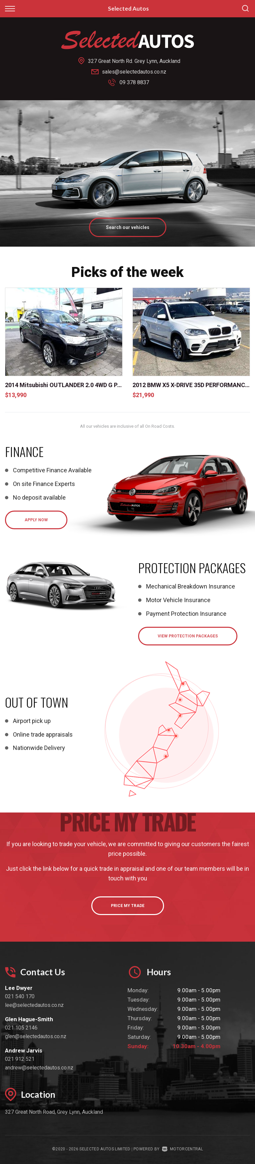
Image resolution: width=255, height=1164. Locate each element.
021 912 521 (20, 1058)
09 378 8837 (134, 82)
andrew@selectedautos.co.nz (39, 1067)
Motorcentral (182, 1148)
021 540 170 (20, 996)
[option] (127, 173)
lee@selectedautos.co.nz (34, 1005)
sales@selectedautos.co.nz (134, 72)
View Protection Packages (188, 635)
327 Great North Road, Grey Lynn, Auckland (54, 1111)
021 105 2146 (21, 1027)
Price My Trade (127, 905)
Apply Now (36, 519)
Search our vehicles (127, 227)
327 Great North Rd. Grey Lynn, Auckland (134, 61)
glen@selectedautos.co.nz (35, 1036)
